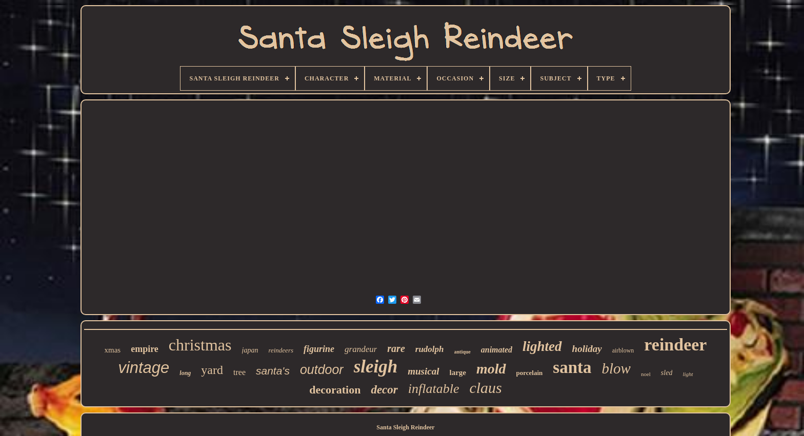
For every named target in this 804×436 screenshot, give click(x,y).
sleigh (376, 367)
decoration (334, 389)
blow (616, 368)
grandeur (361, 349)
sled (667, 373)
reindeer (675, 344)
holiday (587, 348)
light (687, 374)
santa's (273, 371)
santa (572, 367)
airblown (623, 350)
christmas (200, 345)
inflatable (433, 388)
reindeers (280, 350)
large (458, 372)
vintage (143, 368)
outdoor (322, 369)
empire (144, 349)
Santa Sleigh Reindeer (405, 427)
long (185, 373)
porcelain (529, 373)
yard (212, 370)
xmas (113, 350)
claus (485, 387)
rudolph (429, 349)
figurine (319, 349)
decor (384, 389)
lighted (542, 346)
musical (423, 371)
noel (646, 374)
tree (239, 372)
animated (496, 349)
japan (250, 350)
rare (396, 348)
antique (462, 352)
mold (491, 369)
